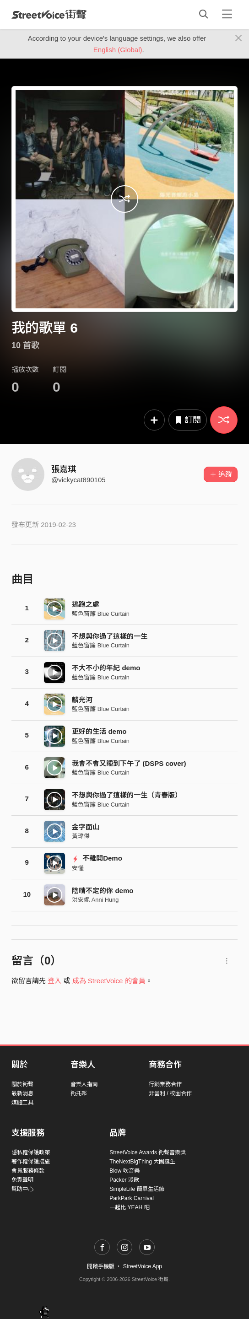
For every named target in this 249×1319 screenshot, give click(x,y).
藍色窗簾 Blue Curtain (101, 613)
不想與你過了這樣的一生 (109, 636)
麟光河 (82, 700)
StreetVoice (49, 14)
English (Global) (117, 50)
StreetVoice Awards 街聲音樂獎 (147, 1152)
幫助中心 (22, 1189)
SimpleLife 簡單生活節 (136, 1189)
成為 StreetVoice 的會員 (109, 981)
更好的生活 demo (99, 731)
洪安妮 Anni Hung (95, 899)
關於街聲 (22, 1084)
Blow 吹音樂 (124, 1171)
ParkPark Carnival (131, 1198)
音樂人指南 (84, 1084)
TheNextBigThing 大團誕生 (142, 1161)
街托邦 (78, 1093)
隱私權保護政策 (30, 1152)
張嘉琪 (63, 469)
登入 (54, 981)
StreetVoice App (142, 1266)
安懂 (78, 868)
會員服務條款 (27, 1171)
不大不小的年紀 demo (106, 668)
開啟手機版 (100, 1266)
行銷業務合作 (165, 1084)
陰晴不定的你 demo (102, 890)
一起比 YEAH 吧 (129, 1207)
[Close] (238, 38)
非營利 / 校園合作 (170, 1093)
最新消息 (22, 1093)
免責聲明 (22, 1180)
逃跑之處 (85, 604)
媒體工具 (22, 1102)
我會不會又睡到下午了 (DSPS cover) (129, 763)
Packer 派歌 (124, 1180)
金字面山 (85, 827)
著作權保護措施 (30, 1161)
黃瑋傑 (81, 836)
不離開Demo (97, 858)
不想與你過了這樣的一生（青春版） (127, 795)
